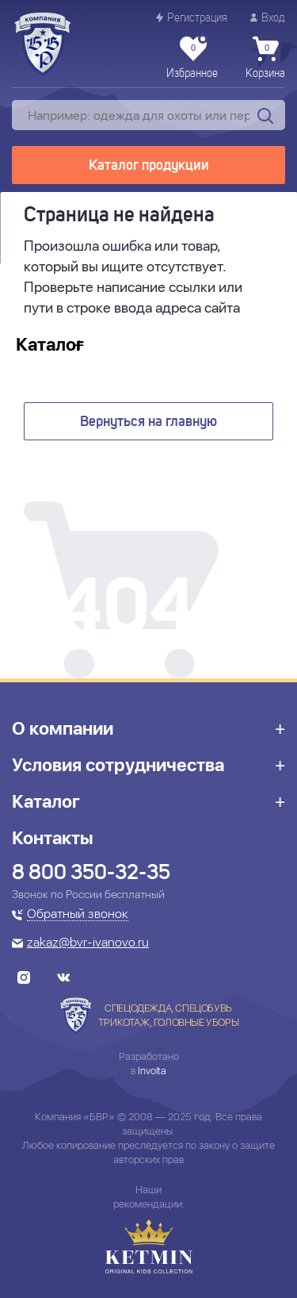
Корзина (265, 57)
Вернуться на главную (148, 422)
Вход (267, 18)
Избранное (192, 57)
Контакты (52, 838)
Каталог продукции (149, 166)
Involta (152, 1071)
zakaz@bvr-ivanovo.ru (88, 943)
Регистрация (191, 18)
